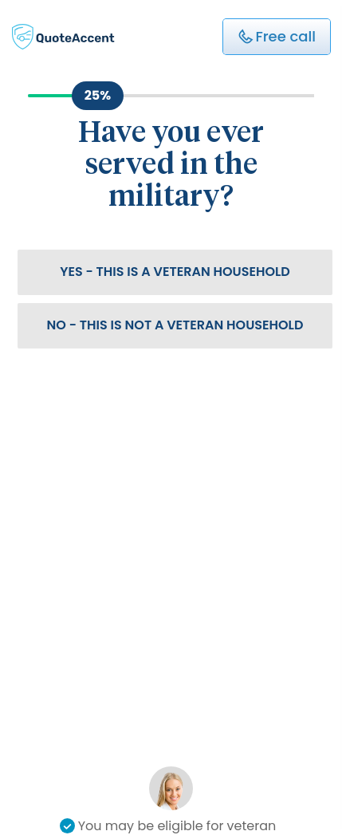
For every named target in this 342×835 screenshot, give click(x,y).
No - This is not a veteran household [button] (175, 325)
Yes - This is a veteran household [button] (175, 271)
